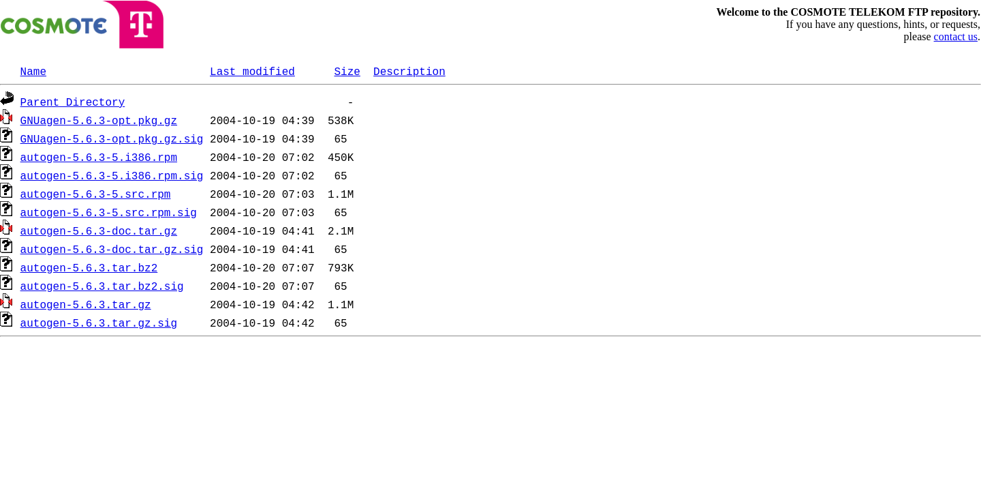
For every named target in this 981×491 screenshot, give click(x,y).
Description (409, 70)
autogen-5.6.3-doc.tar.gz (98, 230)
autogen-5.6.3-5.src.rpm (95, 193)
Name (33, 70)
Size (347, 70)
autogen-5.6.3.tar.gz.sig (98, 322)
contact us (956, 36)
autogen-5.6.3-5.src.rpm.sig (108, 212)
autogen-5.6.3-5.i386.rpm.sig (112, 175)
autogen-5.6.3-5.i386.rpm (98, 156)
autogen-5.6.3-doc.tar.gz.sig (112, 248)
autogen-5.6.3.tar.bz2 (89, 267)
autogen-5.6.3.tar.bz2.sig (102, 285)
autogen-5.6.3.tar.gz (85, 304)
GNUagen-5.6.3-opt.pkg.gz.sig (112, 138)
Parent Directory (72, 101)
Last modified (252, 70)
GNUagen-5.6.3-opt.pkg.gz (98, 120)
